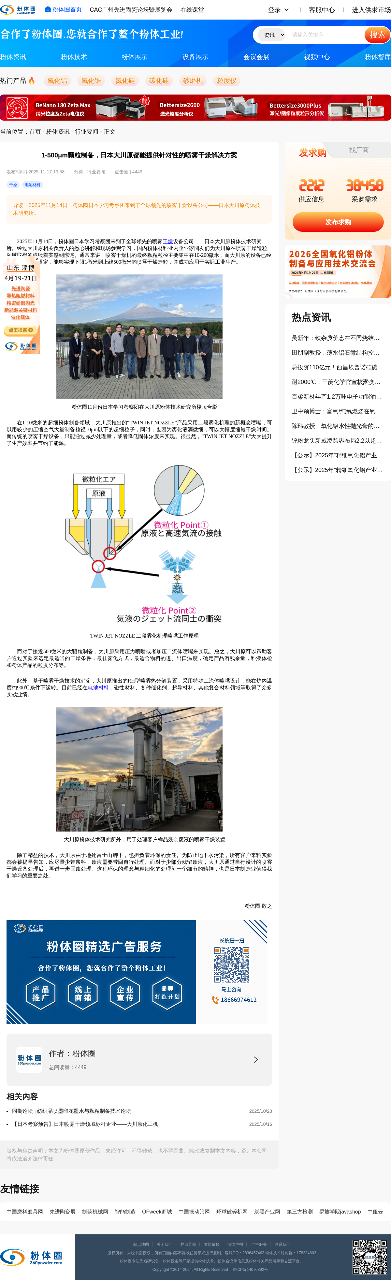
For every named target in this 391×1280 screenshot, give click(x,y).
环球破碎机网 (232, 1211)
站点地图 (141, 1244)
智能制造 (125, 1211)
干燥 (168, 241)
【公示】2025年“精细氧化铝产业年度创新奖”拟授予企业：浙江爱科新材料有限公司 (338, 455)
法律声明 (235, 1244)
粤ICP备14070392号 (250, 1270)
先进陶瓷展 (63, 1211)
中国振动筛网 (194, 1211)
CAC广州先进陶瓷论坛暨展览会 (131, 10)
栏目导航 (188, 1244)
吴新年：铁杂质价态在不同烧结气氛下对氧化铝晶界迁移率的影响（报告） (338, 338)
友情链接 (212, 1244)
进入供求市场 (371, 10)
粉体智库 (378, 56)
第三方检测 (300, 1211)
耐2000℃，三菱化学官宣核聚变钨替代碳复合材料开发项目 (338, 382)
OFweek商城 (157, 1211)
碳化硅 (159, 80)
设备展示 (195, 56)
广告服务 (259, 1244)
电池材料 (98, 687)
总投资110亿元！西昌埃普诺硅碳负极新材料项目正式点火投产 (338, 367)
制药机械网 (95, 1211)
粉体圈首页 (63, 9)
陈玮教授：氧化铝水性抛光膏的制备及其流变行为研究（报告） (338, 426)
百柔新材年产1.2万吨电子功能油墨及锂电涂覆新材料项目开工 (338, 396)
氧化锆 (91, 80)
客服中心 (322, 10)
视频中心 (317, 56)
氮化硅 (125, 80)
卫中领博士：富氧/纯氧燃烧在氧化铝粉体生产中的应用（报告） (338, 411)
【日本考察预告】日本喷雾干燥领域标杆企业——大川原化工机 (85, 1124)
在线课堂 (192, 10)
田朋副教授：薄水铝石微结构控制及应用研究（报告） (338, 352)
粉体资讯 (13, 56)
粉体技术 (74, 56)
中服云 (375, 1211)
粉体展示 (135, 56)
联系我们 (282, 1244)
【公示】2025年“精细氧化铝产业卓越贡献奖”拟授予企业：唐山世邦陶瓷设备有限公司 (338, 470)
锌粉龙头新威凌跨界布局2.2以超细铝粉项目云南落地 (338, 440)
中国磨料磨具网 (25, 1211)
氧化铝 (57, 80)
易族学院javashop (340, 1211)
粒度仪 (227, 80)
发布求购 (338, 222)
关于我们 (164, 1244)
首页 (35, 131)
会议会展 (256, 56)
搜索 (377, 34)
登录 (274, 10)
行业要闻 (86, 131)
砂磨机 (193, 80)
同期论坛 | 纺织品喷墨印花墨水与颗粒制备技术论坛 (71, 1111)
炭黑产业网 (267, 1211)
